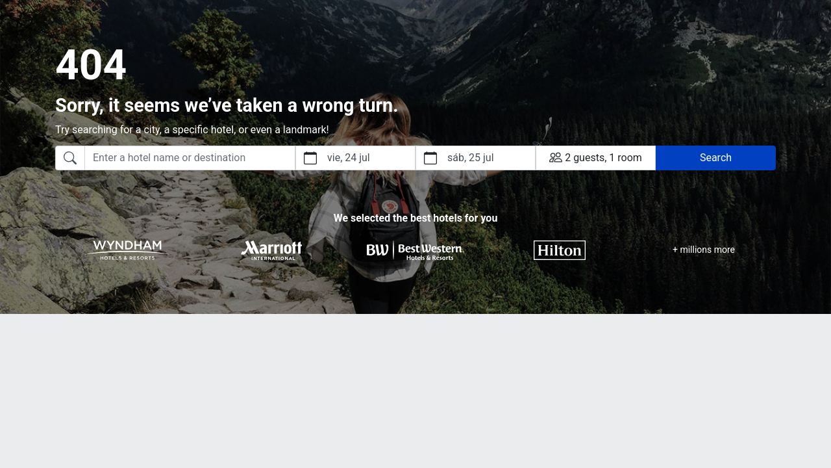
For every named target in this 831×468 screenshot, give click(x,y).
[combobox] (175, 158)
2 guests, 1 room (595, 157)
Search (716, 157)
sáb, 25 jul (470, 157)
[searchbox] (189, 158)
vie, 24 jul (348, 157)
